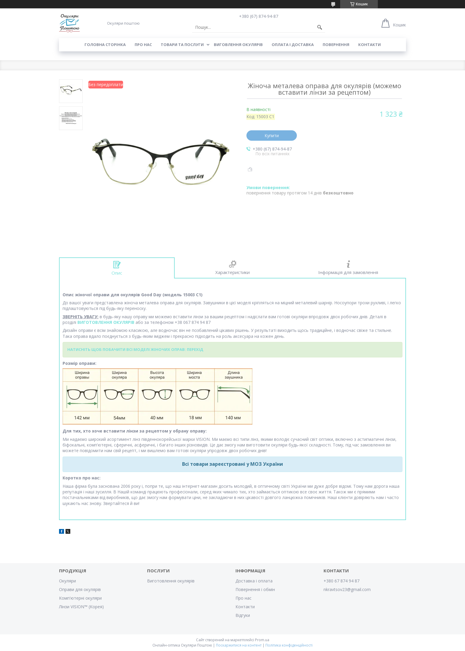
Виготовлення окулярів (171, 581)
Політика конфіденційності (289, 645)
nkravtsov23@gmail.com (347, 589)
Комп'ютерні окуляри (80, 598)
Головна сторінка (105, 44)
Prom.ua (262, 639)
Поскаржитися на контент (239, 645)
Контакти (369, 44)
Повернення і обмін (255, 589)
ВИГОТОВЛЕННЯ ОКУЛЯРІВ (105, 322)
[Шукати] (320, 27)
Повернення (336, 44)
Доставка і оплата (254, 581)
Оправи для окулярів (80, 589)
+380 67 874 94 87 (341, 581)
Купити (272, 135)
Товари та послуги (182, 44)
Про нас (143, 44)
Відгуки (242, 615)
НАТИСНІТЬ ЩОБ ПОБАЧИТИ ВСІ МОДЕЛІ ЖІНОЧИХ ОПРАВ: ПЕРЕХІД (135, 349)
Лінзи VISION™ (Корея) (81, 606)
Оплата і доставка (293, 44)
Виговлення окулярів (238, 44)
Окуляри (67, 581)
